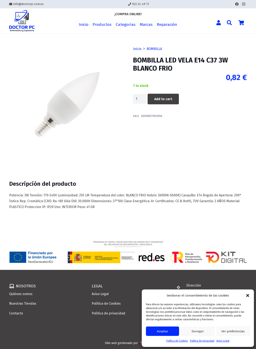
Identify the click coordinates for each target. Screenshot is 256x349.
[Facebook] (236, 4)
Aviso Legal (222, 340)
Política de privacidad (202, 340)
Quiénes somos (21, 294)
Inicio (137, 49)
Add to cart (163, 99)
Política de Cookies (177, 340)
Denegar (198, 331)
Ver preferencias (233, 331)
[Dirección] (180, 287)
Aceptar (162, 331)
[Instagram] (243, 4)
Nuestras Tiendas (22, 303)
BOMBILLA (154, 49)
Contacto (16, 313)
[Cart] (241, 22)
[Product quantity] (140, 99)
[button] (248, 295)
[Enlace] (22, 21)
